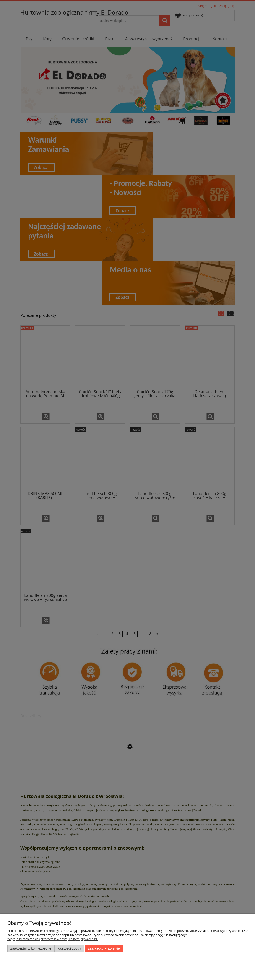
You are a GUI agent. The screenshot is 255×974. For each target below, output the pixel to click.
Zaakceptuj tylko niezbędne (30, 948)
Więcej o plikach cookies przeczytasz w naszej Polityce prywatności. (52, 939)
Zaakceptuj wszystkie (104, 948)
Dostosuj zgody (69, 948)
